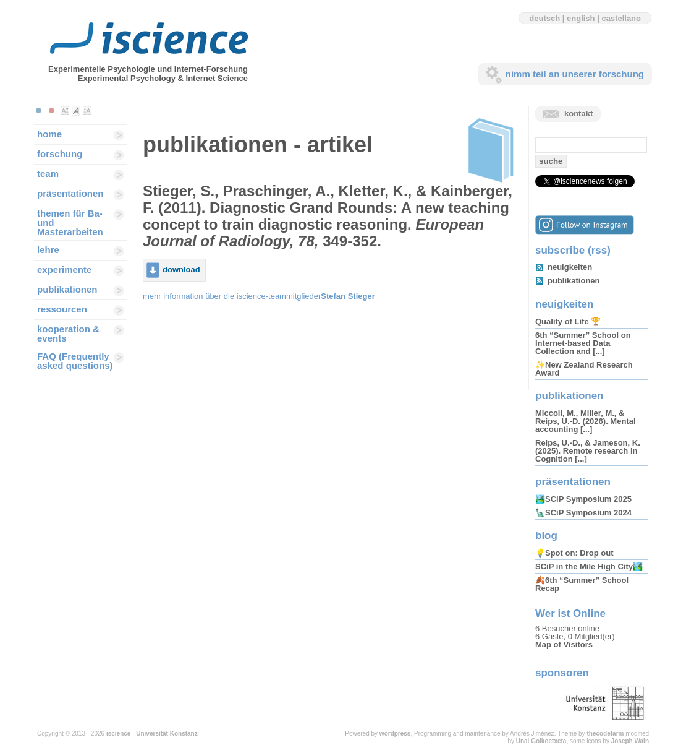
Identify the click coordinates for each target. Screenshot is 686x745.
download (181, 269)
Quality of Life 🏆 (568, 321)
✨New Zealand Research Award (584, 368)
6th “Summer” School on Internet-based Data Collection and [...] (583, 343)
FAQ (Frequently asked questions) (75, 361)
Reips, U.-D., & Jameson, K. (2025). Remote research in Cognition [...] (587, 450)
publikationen (67, 289)
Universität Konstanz (166, 733)
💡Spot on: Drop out (574, 553)
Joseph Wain (630, 741)
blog (546, 535)
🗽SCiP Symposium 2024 (583, 512)
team (48, 173)
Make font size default (76, 111)
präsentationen (70, 193)
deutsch (544, 18)
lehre (48, 249)
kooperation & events (68, 333)
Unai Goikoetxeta (541, 741)
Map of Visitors (564, 644)
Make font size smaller (65, 111)
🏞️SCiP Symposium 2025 (583, 499)
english (581, 18)
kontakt (578, 113)
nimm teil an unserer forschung (575, 74)
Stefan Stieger (348, 296)
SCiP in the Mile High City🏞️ (589, 566)
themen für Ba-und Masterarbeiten (70, 222)
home (49, 134)
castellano (621, 18)
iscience (118, 733)
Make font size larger (87, 111)
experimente (64, 269)
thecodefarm (605, 733)
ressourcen (62, 309)
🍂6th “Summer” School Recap (582, 584)
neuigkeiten (570, 267)
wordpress (395, 733)
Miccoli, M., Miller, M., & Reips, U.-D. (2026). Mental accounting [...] (585, 421)
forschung (59, 154)
